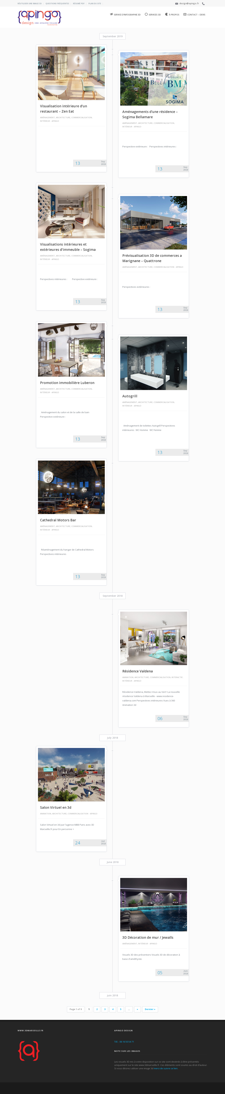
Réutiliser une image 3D (30, 3)
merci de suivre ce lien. (166, 1068)
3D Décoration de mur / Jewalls (147, 937)
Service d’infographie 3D (125, 14)
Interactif (177, 677)
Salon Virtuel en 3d (55, 807)
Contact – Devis (194, 14)
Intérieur (45, 121)
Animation (127, 677)
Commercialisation (81, 117)
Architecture (63, 117)
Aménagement (47, 117)
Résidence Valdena (137, 671)
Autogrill (129, 396)
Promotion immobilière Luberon (67, 382)
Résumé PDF (79, 3)
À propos (172, 14)
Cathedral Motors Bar (58, 520)
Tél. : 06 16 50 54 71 (124, 1041)
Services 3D (153, 14)
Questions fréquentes (57, 3)
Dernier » (150, 1009)
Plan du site (94, 3)
